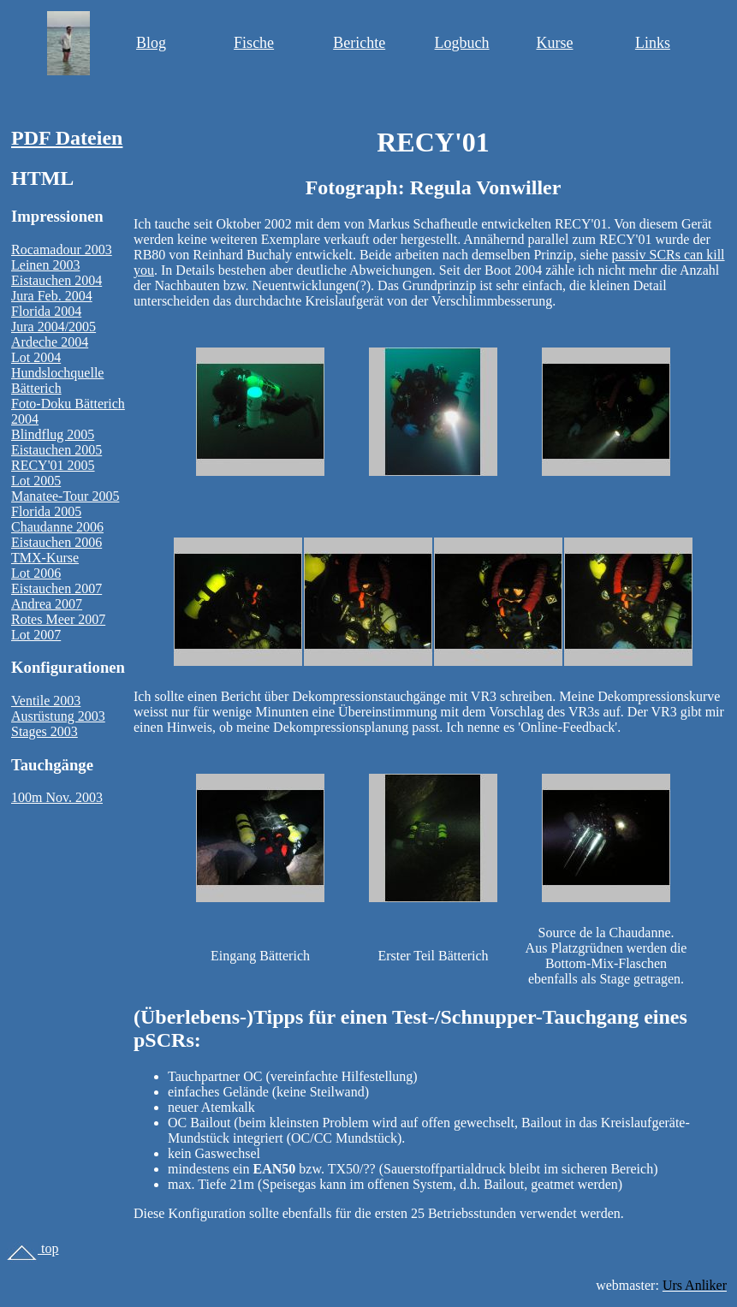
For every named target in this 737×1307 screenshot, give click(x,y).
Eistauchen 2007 (56, 588)
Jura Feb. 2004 (51, 295)
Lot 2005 (36, 480)
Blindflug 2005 (52, 434)
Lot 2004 (36, 357)
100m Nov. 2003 (57, 797)
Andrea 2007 (46, 604)
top (32, 1248)
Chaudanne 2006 (57, 527)
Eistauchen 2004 (56, 280)
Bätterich (36, 388)
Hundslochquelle (57, 372)
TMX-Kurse (45, 557)
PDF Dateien (66, 138)
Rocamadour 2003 (61, 249)
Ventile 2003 (45, 700)
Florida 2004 (46, 311)
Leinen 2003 (45, 265)
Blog (151, 42)
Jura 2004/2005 (53, 326)
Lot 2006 (36, 573)
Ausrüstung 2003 (58, 716)
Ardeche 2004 (49, 342)
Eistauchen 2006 (56, 542)
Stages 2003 (44, 731)
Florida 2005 (46, 511)
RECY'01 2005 (53, 465)
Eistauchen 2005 (56, 450)
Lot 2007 (36, 634)
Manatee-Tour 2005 (65, 496)
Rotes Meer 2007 (58, 619)
